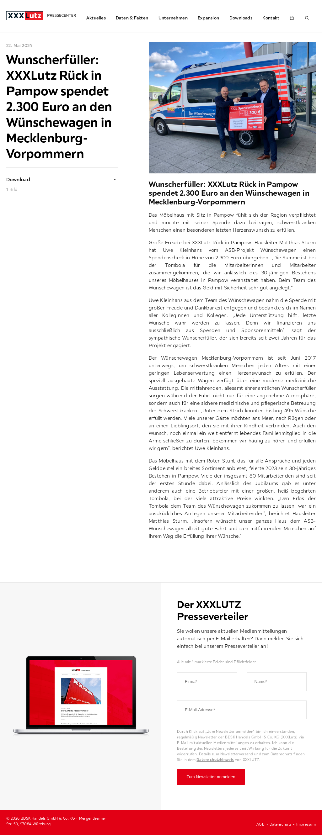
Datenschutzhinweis (215, 759)
